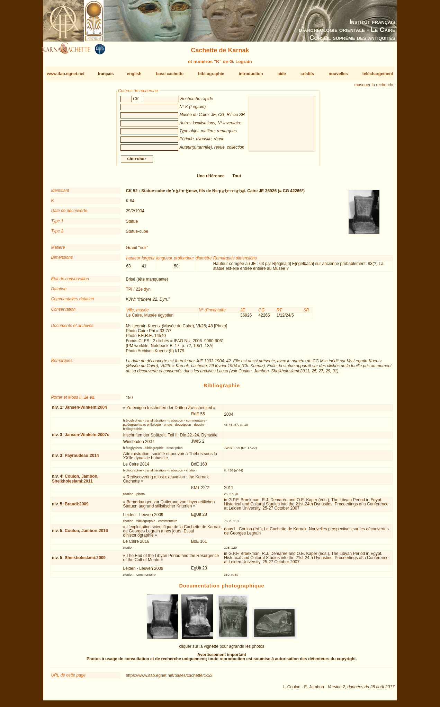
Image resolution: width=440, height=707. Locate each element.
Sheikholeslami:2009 (85, 560)
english (134, 73)
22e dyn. (144, 292)
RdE (195, 416)
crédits (307, 73)
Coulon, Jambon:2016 (86, 533)
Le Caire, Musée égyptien (149, 318)
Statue (132, 224)
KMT (195, 490)
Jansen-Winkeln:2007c (87, 437)
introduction (251, 73)
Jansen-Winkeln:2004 (86, 410)
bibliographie (211, 73)
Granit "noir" (137, 250)
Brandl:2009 (77, 506)
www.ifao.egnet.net (65, 73)
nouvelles (338, 73)
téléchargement (377, 73)
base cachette (169, 73)
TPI (129, 292)
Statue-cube (137, 234)
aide (282, 73)
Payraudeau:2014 (82, 458)
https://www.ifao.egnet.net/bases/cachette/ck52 (169, 678)
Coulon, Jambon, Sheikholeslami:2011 (75, 481)
